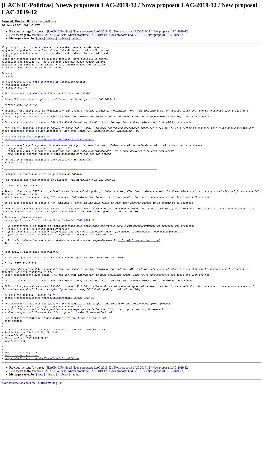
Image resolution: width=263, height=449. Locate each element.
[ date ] (40, 38)
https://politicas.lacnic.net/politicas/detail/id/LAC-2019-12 (49, 158)
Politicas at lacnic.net (22, 417)
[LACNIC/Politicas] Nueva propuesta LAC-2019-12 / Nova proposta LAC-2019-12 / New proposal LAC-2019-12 (117, 31)
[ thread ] (51, 38)
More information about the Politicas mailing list (32, 445)
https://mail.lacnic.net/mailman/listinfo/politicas (42, 421)
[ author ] (76, 38)
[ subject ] (64, 38)
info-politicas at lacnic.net (54, 89)
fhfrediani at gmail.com (41, 21)
